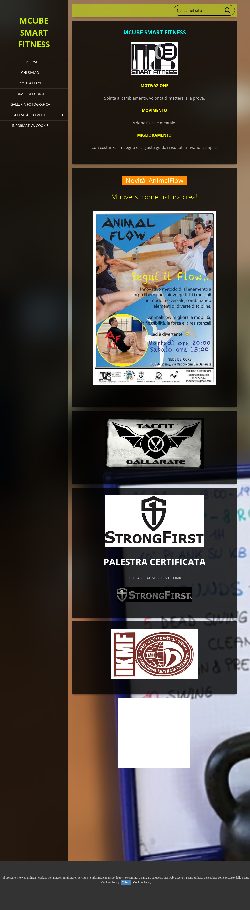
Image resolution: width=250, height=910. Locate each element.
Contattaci (30, 83)
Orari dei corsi (30, 93)
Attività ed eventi (30, 115)
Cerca (228, 10)
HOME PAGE (30, 62)
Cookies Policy (142, 882)
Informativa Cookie (30, 125)
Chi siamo (30, 72)
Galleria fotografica (30, 104)
